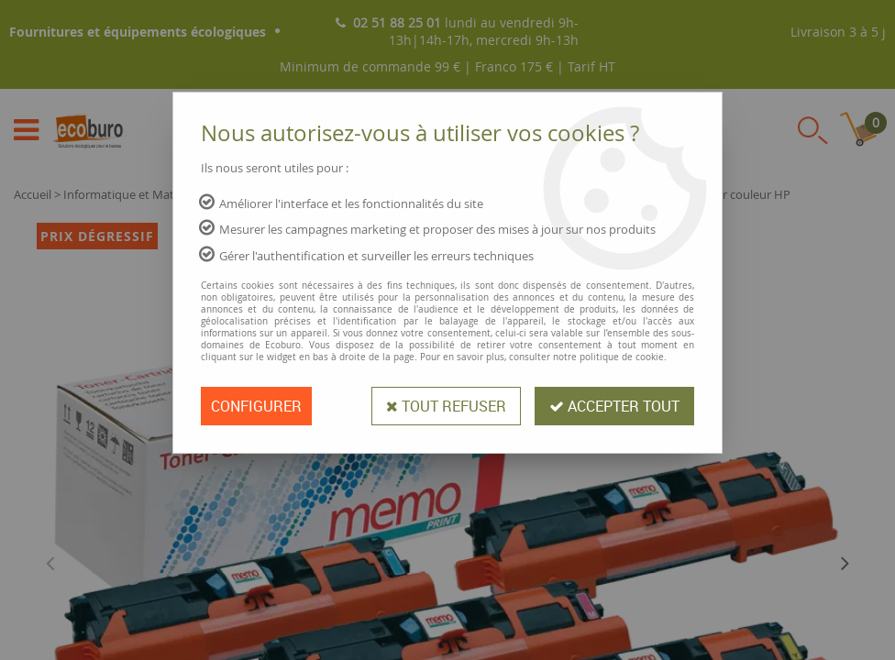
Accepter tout (614, 406)
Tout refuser (446, 406)
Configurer (256, 406)
